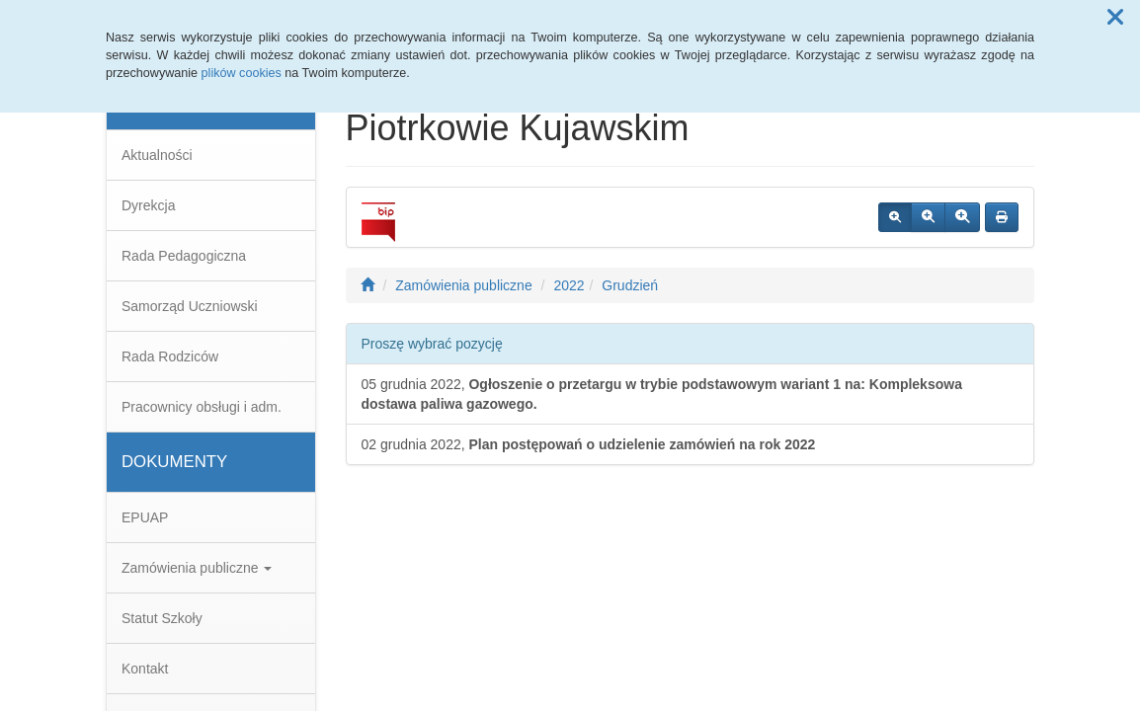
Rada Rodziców (170, 356)
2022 (568, 285)
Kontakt (145, 668)
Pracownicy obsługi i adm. (202, 407)
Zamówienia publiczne (197, 568)
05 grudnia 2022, (662, 394)
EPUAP (145, 517)
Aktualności (157, 155)
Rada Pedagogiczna (184, 256)
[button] (1115, 18)
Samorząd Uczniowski (190, 306)
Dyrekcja (148, 205)
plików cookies (242, 73)
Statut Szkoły (162, 618)
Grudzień (630, 285)
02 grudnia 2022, (589, 444)
